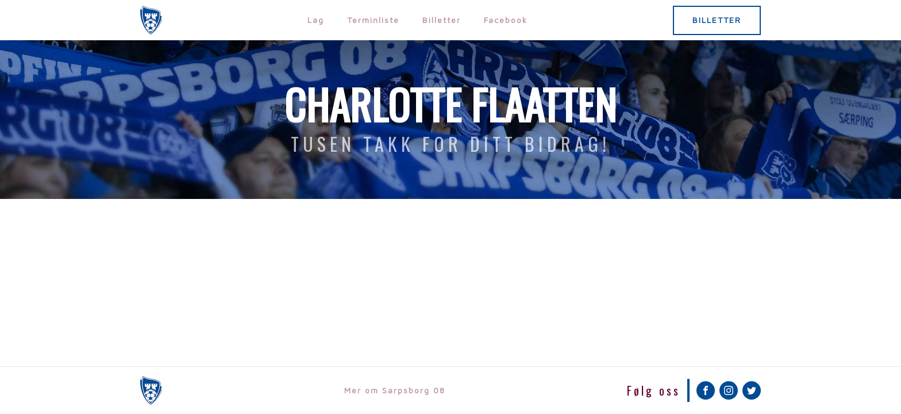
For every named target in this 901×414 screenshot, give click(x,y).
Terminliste (373, 20)
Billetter (441, 20)
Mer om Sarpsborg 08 (394, 390)
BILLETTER (716, 20)
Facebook (505, 20)
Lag (315, 20)
